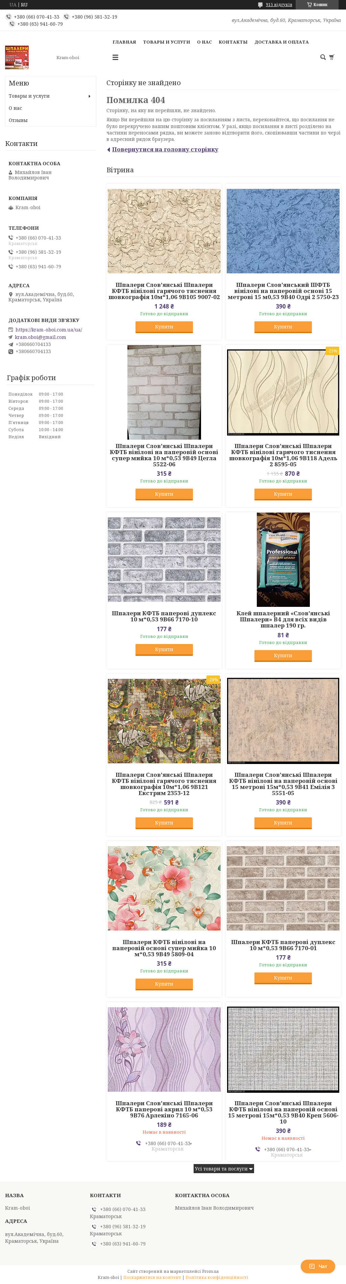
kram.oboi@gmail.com (40, 337)
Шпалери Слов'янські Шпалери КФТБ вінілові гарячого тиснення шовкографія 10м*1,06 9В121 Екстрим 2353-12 (164, 784)
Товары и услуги (166, 42)
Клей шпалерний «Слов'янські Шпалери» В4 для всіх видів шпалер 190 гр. (283, 619)
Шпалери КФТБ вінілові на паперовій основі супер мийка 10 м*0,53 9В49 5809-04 (164, 948)
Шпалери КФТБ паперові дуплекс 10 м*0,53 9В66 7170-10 (164, 616)
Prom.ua (210, 1271)
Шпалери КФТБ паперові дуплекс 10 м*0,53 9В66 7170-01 (283, 945)
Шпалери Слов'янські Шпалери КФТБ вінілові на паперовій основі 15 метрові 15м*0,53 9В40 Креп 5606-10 (283, 1112)
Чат (318, 1266)
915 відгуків (279, 4)
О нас (204, 42)
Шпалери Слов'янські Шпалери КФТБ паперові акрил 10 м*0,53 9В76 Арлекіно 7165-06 (164, 1109)
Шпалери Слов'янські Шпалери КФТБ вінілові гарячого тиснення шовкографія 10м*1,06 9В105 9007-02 (164, 291)
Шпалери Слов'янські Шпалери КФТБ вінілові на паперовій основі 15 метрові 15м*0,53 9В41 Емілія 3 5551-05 (283, 784)
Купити (164, 326)
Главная (124, 42)
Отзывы (18, 120)
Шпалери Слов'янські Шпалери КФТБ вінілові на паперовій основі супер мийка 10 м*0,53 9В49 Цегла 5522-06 (164, 455)
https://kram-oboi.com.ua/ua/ (49, 329)
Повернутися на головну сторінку (165, 149)
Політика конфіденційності (217, 1277)
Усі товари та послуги (221, 1168)
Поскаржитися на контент (152, 1277)
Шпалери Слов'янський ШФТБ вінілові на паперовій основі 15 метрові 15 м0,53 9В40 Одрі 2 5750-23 (283, 291)
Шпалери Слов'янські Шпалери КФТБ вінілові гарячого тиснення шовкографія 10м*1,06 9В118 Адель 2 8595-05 (283, 455)
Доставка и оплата (281, 42)
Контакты (233, 42)
